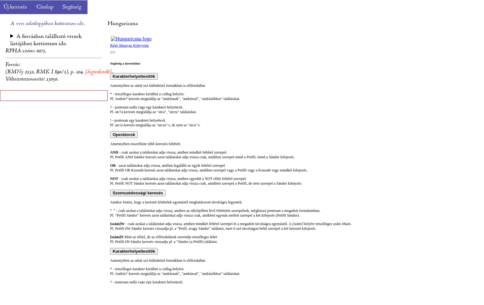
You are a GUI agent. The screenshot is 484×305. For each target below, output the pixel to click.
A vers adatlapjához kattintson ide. (47, 23)
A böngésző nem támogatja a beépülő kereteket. (296, 158)
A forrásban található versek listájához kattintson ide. (46, 40)
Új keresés (15, 7)
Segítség (71, 7)
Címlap (44, 7)
